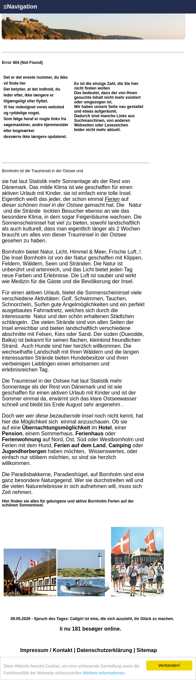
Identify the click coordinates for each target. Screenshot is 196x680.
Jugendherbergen (24, 451)
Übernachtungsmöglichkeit (56, 427)
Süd (81, 439)
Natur (134, 205)
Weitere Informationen (104, 673)
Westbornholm (117, 439)
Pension (12, 433)
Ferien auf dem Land (79, 445)
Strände (31, 211)
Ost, (70, 439)
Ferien (112, 199)
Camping (119, 445)
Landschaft (47, 352)
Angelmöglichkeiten (84, 304)
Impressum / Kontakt (46, 650)
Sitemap (147, 650)
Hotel (105, 427)
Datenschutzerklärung (104, 650)
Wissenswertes (106, 451)
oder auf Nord (59, 436)
